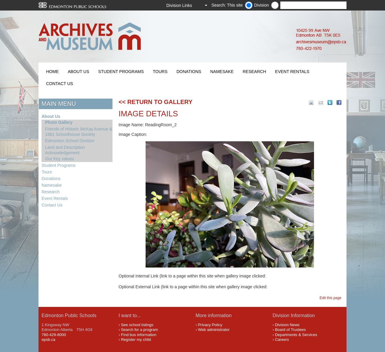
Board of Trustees (290, 329)
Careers (282, 339)
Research (254, 71)
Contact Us (59, 83)
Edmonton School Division (69, 140)
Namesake (222, 71)
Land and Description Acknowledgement (65, 150)
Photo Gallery (58, 122)
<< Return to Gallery (155, 102)
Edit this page (331, 298)
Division (261, 5)
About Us (78, 71)
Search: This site (227, 5)
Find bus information (138, 334)
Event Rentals (292, 71)
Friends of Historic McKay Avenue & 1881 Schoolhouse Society (78, 132)
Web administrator (213, 329)
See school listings (137, 325)
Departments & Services (296, 334)
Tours (160, 71)
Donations (189, 71)
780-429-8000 (54, 334)
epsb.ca (48, 339)
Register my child (136, 339)
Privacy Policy (210, 325)
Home (52, 71)
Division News (287, 325)
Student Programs (121, 71)
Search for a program (139, 329)
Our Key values (59, 158)
